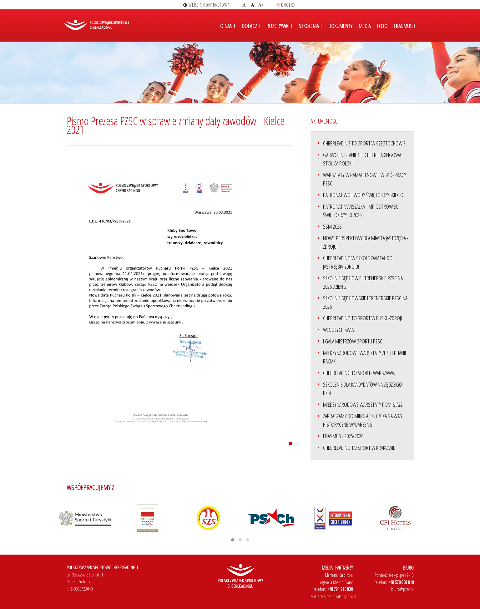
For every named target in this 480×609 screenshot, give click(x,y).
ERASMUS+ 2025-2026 (343, 436)
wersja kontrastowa (206, 5)
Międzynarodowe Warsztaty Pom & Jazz (362, 404)
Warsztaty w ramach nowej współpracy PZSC (364, 179)
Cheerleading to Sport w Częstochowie (364, 143)
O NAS (227, 26)
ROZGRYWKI (279, 26)
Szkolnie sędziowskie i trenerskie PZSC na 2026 (365, 302)
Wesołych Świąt (339, 329)
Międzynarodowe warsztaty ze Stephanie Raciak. (365, 357)
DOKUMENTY (340, 26)
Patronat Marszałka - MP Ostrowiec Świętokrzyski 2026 (360, 211)
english (286, 5)
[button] (232, 540)
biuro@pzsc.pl (402, 589)
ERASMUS (405, 26)
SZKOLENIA (310, 26)
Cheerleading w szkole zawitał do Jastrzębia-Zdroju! (357, 262)
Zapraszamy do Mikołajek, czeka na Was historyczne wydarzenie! (362, 420)
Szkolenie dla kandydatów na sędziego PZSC (362, 389)
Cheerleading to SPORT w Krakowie (359, 447)
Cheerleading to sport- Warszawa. (359, 373)
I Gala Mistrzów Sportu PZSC (352, 341)
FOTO (382, 26)
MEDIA (365, 26)
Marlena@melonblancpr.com (333, 596)
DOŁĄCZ (251, 26)
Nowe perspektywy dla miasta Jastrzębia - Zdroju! (365, 242)
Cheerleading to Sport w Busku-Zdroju (363, 318)
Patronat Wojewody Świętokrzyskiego (363, 195)
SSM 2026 (332, 226)
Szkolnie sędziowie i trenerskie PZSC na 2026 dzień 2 (363, 282)
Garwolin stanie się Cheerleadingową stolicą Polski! (362, 159)
